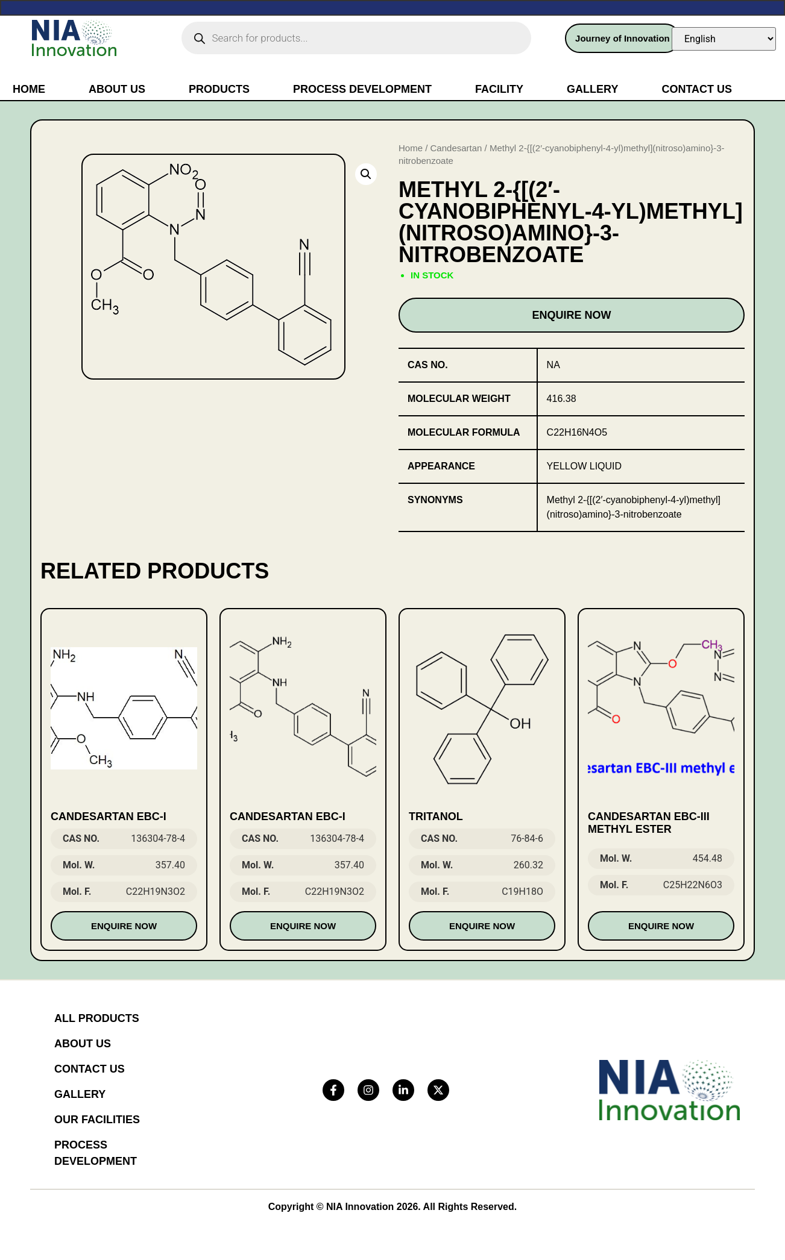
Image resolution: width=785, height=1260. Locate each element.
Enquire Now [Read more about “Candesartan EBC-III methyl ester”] (661, 926)
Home (29, 89)
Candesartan (456, 148)
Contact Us (696, 89)
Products (219, 89)
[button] (366, 174)
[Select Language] (724, 39)
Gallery (592, 89)
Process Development (362, 89)
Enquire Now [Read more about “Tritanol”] (482, 926)
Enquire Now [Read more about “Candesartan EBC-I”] (124, 926)
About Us (117, 89)
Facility (499, 89)
